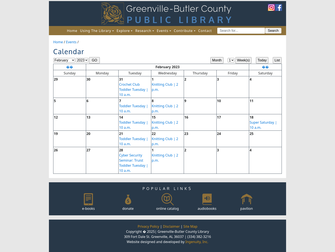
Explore (123, 30)
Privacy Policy (148, 226)
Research (143, 30)
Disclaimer (171, 226)
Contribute (183, 30)
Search (273, 30)
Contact (205, 30)
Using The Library (95, 30)
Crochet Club (129, 84)
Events (162, 30)
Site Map (190, 226)
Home (73, 30)
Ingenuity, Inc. (196, 241)
